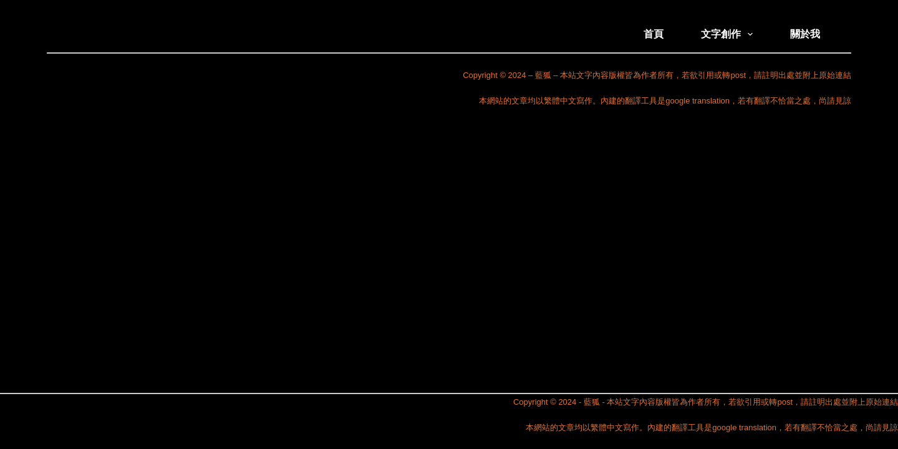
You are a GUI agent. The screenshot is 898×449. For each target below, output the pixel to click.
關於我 (805, 34)
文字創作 (729, 34)
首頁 (654, 34)
